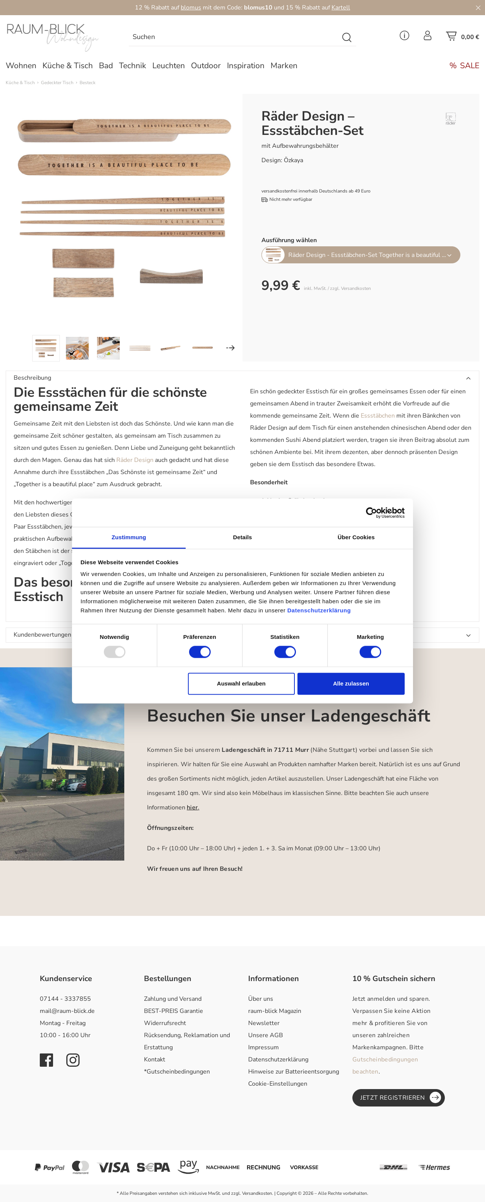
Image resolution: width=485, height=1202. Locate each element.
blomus (191, 7)
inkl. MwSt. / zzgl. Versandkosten (337, 288)
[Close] (478, 7)
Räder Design (134, 460)
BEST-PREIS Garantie (173, 1011)
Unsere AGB (265, 1035)
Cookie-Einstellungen (277, 1084)
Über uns (260, 999)
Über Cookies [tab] (356, 537)
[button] (242, 378)
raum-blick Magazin (274, 1011)
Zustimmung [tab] (129, 537)
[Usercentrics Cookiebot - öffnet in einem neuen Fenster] (371, 512)
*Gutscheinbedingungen (177, 1071)
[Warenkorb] (462, 38)
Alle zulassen (351, 683)
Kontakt (154, 1059)
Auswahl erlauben (241, 683)
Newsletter (264, 1023)
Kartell (341, 7)
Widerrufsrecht (165, 1023)
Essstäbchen (378, 416)
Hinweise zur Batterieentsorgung (293, 1071)
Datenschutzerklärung (278, 1059)
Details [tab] (242, 537)
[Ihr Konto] (427, 38)
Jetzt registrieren (400, 1097)
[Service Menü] (404, 38)
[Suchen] (234, 37)
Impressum (263, 1047)
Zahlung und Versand (173, 999)
